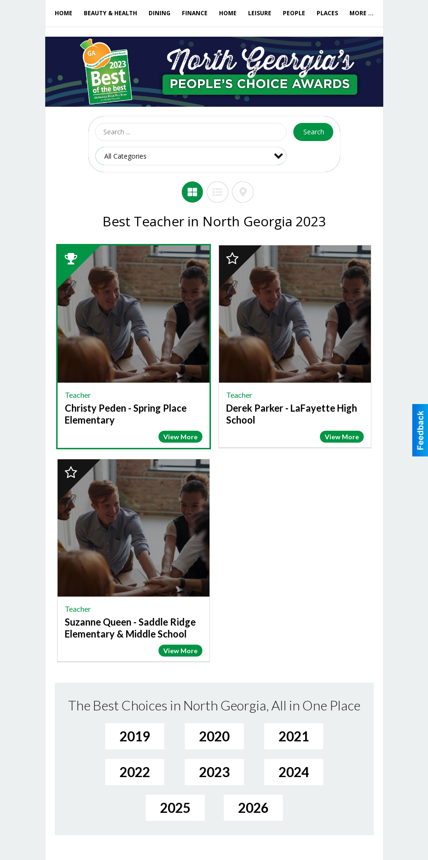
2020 (214, 736)
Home (63, 13)
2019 (134, 736)
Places (327, 13)
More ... (361, 13)
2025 (175, 807)
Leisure (259, 13)
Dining (159, 13)
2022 (134, 772)
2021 (294, 736)
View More (180, 437)
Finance (195, 13)
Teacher (78, 394)
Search (313, 131)
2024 (294, 772)
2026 (253, 807)
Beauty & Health (110, 13)
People (294, 13)
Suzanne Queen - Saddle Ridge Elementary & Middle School (130, 627)
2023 (214, 772)
